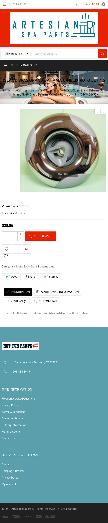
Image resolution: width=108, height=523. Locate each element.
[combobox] (16, 53)
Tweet (11, 276)
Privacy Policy (10, 405)
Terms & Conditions (13, 411)
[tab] (18, 292)
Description (20, 292)
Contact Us (8, 438)
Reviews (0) (19, 301)
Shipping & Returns (13, 471)
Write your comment (18, 206)
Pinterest (51, 276)
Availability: (8, 213)
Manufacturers (11, 431)
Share (30, 276)
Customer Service (12, 418)
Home (6, 90)
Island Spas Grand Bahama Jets (85, 90)
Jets (17, 90)
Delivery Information (14, 425)
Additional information (59, 292)
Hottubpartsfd (68, 508)
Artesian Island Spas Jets (42, 90)
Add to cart (43, 236)
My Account (9, 484)
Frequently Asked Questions (19, 398)
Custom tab (47, 301)
